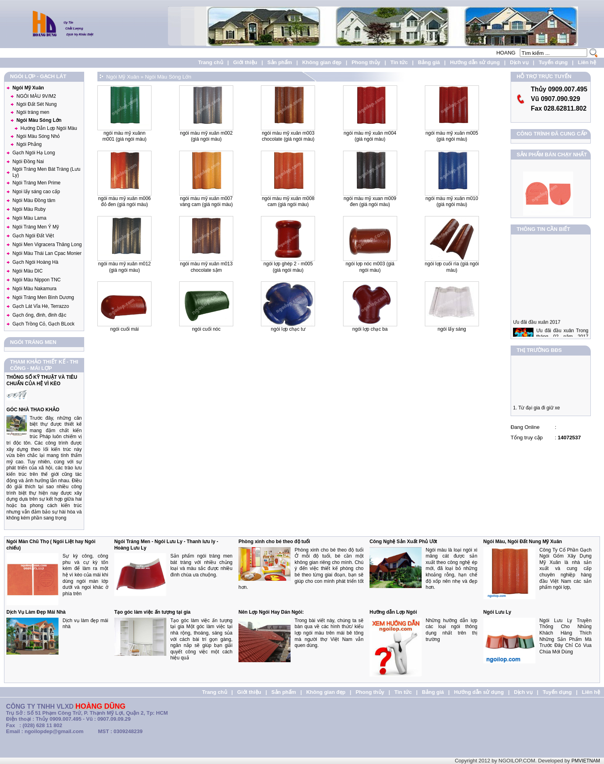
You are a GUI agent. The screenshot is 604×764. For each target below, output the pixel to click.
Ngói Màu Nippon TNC (36, 280)
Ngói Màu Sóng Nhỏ (38, 136)
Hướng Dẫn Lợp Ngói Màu (48, 128)
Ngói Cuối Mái (124, 329)
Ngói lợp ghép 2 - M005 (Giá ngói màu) (288, 267)
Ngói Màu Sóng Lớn (38, 120)
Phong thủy (365, 62)
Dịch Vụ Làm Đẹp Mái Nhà (36, 612)
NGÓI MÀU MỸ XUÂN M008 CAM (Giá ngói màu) (288, 202)
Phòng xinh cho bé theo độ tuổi (274, 541)
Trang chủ (210, 62)
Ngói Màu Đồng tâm (33, 200)
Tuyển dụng (553, 62)
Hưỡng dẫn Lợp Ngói (393, 612)
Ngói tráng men (32, 112)
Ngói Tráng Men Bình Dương (43, 297)
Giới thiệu (245, 62)
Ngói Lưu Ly (497, 612)
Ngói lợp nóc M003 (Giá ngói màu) (369, 267)
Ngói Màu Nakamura (34, 288)
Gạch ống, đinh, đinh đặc (39, 315)
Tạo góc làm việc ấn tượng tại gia (152, 612)
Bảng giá (429, 62)
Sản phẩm (279, 62)
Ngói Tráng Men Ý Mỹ (35, 227)
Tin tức (399, 62)
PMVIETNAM (586, 761)
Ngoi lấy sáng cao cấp (36, 191)
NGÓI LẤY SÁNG (452, 329)
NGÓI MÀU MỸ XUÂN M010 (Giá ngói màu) (452, 202)
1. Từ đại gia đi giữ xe (536, 410)
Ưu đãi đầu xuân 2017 (536, 327)
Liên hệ (587, 62)
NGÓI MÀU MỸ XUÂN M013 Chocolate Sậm (206, 267)
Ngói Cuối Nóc (206, 329)
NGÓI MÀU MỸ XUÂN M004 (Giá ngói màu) (369, 136)
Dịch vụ (519, 62)
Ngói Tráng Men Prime (36, 183)
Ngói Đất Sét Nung (36, 104)
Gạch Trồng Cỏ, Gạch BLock (43, 324)
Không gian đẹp (321, 62)
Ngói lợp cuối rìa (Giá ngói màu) (452, 267)
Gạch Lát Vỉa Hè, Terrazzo (40, 306)
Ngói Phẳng (29, 144)
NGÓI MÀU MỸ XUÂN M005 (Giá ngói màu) (452, 136)
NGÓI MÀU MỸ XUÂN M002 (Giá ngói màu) (206, 136)
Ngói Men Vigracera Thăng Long (47, 244)
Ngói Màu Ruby (29, 209)
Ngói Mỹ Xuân (28, 88)
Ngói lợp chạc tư (288, 329)
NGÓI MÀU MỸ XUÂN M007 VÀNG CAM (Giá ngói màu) (206, 202)
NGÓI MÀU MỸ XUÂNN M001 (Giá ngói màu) (125, 136)
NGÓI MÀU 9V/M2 (36, 96)
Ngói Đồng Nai (28, 161)
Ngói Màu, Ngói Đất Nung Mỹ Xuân (522, 541)
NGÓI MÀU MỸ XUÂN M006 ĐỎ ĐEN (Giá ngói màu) (124, 202)
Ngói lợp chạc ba (370, 329)
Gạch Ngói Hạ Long (33, 153)
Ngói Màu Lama (29, 218)
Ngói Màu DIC (27, 271)
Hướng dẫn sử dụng (475, 62)
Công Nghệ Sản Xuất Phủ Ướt (403, 541)
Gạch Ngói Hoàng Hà (35, 262)
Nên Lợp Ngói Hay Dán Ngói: (271, 612)
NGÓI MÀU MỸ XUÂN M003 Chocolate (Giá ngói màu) (288, 136)
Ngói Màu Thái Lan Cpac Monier (47, 253)
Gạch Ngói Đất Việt (33, 235)
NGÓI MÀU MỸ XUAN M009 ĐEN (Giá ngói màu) (369, 202)
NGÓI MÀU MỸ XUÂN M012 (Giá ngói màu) (124, 267)
